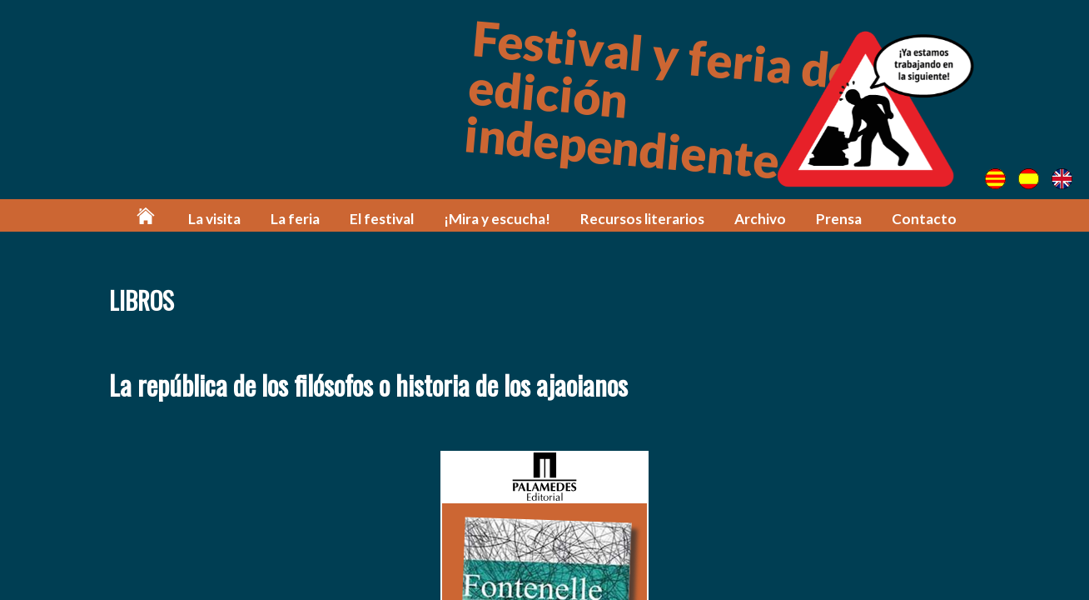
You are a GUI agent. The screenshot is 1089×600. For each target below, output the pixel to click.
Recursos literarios (642, 219)
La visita (214, 219)
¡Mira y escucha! (497, 219)
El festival (382, 219)
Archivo (760, 219)
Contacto (924, 219)
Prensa (839, 219)
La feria (295, 219)
